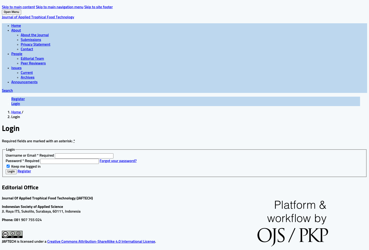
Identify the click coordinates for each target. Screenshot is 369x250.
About (16, 30)
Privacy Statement (35, 44)
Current (27, 73)
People (16, 54)
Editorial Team (32, 58)
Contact (27, 49)
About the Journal (35, 35)
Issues (16, 68)
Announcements (24, 82)
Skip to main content (18, 7)
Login (15, 104)
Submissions (31, 40)
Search (7, 90)
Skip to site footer (98, 7)
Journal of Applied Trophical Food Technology (38, 17)
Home (16, 26)
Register (18, 99)
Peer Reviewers (33, 63)
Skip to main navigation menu (59, 7)
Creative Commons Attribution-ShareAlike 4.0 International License (101, 241)
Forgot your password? (118, 161)
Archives (28, 77)
